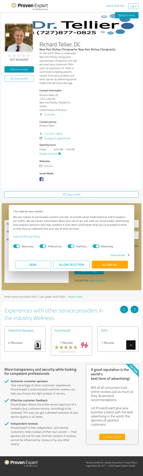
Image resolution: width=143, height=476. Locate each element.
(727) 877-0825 (53, 133)
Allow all (109, 264)
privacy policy (97, 280)
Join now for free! (112, 437)
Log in (133, 6)
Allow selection (71, 264)
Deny (33, 264)
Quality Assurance (113, 462)
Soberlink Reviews (21, 330)
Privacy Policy (34, 236)
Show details (116, 255)
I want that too (114, 6)
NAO (104, 330)
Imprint (19, 236)
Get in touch (127, 15)
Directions (49, 114)
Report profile (75, 296)
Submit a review (19, 69)
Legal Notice (92, 465)
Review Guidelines (94, 462)
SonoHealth (63, 330)
